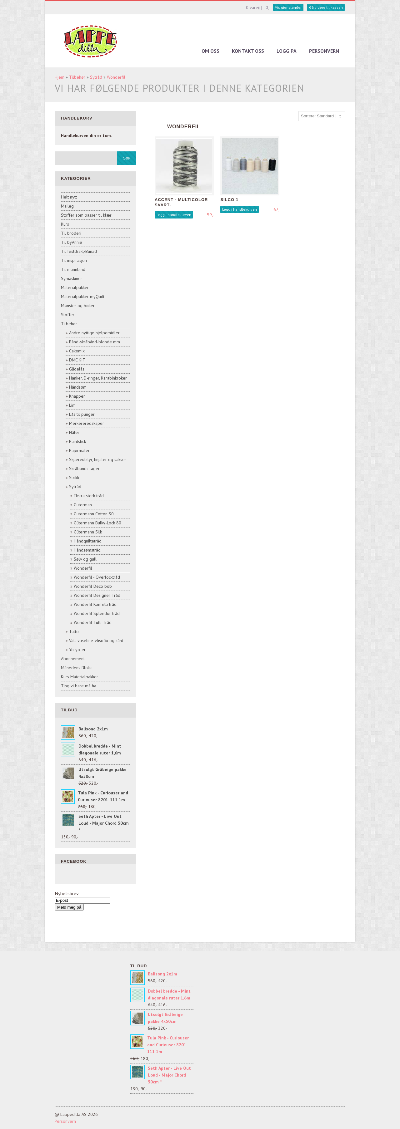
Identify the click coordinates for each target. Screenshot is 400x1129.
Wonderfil (116, 77)
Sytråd (96, 77)
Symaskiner (71, 278)
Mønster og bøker (78, 305)
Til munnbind (73, 269)
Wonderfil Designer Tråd (97, 595)
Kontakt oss (248, 51)
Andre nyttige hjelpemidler (94, 333)
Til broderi (71, 233)
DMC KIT (77, 360)
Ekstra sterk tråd (89, 495)
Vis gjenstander (288, 7)
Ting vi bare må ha (78, 686)
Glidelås (76, 369)
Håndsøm (78, 387)
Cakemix (77, 351)
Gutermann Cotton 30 (94, 514)
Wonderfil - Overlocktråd (97, 577)
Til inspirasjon (74, 260)
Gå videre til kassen (326, 7)
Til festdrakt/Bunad (79, 251)
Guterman (83, 505)
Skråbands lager (84, 468)
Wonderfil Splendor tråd (97, 613)
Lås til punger (82, 414)
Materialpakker (75, 287)
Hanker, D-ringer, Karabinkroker (98, 378)
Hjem (59, 77)
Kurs (65, 224)
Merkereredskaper (86, 423)
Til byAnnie (71, 242)
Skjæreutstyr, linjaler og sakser (97, 459)
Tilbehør (77, 77)
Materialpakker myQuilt (82, 296)
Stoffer (67, 314)
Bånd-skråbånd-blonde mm (94, 342)
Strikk (74, 477)
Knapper (77, 396)
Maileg (67, 206)
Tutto (74, 631)
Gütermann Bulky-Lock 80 (97, 523)
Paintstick (77, 441)
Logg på (287, 51)
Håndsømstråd (87, 550)
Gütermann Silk (88, 532)
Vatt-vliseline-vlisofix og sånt (96, 640)
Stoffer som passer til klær (86, 215)
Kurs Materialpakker (79, 677)
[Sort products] (321, 116)
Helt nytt (69, 197)
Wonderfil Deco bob (93, 586)
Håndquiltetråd (88, 541)
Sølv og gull (85, 559)
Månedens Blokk (76, 667)
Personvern (324, 51)
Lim (72, 405)
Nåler (74, 432)
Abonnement (73, 658)
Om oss (210, 51)
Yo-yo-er (77, 649)
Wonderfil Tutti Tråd (93, 622)
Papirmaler (79, 450)
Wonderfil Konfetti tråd (95, 604)
